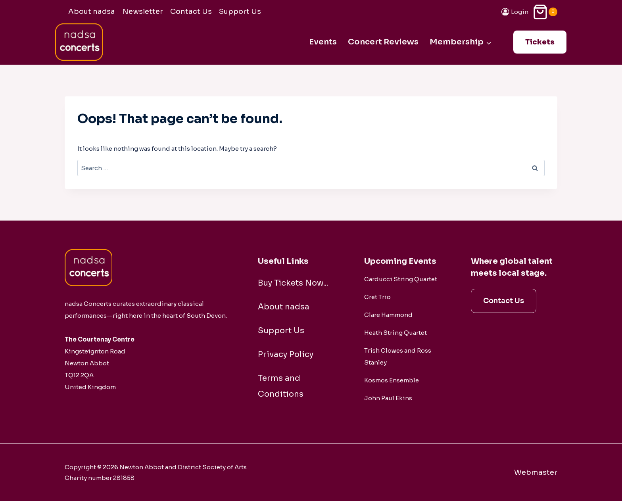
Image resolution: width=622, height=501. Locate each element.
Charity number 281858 (99, 478)
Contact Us (191, 11)
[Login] (515, 12)
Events (323, 42)
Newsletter (142, 11)
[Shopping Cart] (544, 11)
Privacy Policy (285, 354)
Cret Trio (377, 297)
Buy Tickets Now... (293, 283)
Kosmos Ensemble (391, 380)
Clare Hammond (388, 315)
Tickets (540, 42)
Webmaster (535, 472)
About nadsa (91, 11)
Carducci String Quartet (400, 279)
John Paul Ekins (388, 398)
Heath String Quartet (395, 332)
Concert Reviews (383, 42)
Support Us (240, 11)
